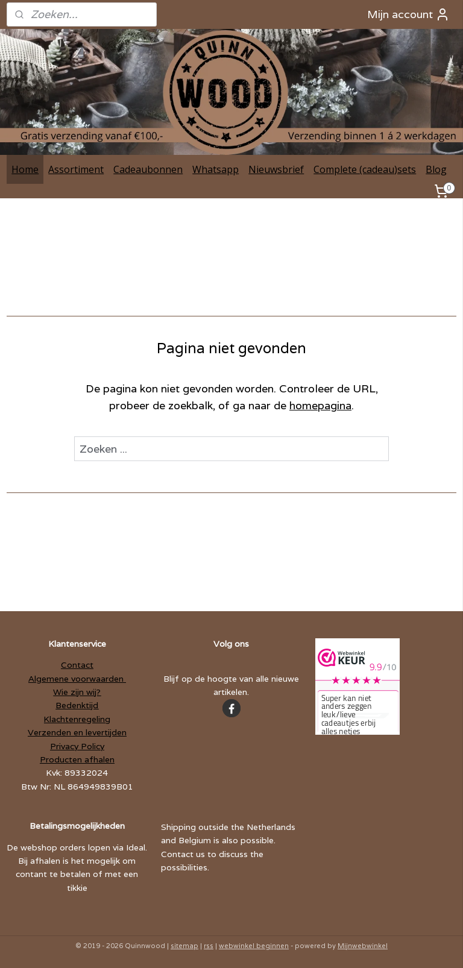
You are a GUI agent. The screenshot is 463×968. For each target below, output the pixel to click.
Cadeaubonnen (148, 169)
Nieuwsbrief (276, 169)
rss (208, 945)
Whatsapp (215, 169)
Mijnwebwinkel (363, 945)
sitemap (184, 945)
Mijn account (408, 14)
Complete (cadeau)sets (364, 169)
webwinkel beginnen (254, 945)
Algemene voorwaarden (77, 678)
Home (25, 169)
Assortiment (76, 169)
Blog (436, 169)
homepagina (320, 406)
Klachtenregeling (76, 719)
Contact (77, 664)
